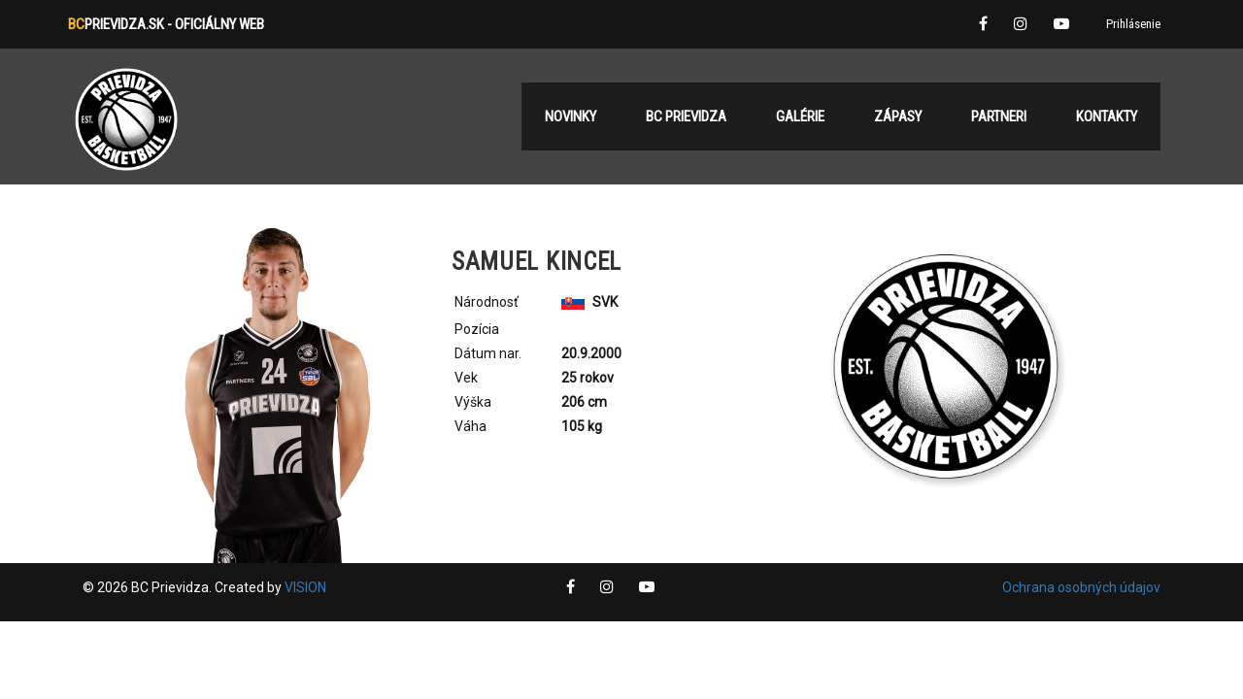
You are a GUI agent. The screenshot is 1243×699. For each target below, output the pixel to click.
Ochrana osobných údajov (1081, 587)
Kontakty (1106, 116)
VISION (305, 587)
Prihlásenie (1133, 24)
